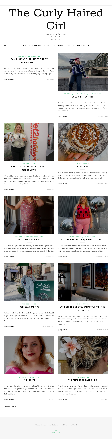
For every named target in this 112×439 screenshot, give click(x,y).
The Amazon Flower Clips (82, 380)
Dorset (22, 377)
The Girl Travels (63, 46)
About (49, 46)
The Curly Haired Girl (56, 21)
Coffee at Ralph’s (29, 307)
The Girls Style (82, 46)
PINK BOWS (29, 380)
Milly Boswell (10, 79)
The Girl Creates (22, 237)
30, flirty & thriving (29, 240)
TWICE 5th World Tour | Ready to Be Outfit (83, 240)
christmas (68, 94)
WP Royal (74, 425)
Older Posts (10, 406)
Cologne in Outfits (82, 97)
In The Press (37, 46)
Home (25, 46)
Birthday (22, 56)
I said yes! (82, 167)
